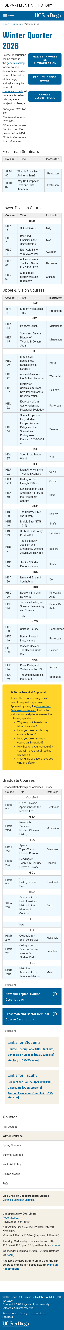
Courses (17, 24)
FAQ (5, 1183)
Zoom (55, 1245)
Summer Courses (13, 1154)
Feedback (7, 1317)
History (6, 24)
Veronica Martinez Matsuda (19, 1199)
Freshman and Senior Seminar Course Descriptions (27, 1016)
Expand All (10, 985)
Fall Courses (10, 1126)
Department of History (28, 5)
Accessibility (9, 1313)
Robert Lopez (11, 1217)
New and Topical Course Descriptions (22, 996)
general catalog (16, 63)
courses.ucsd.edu (12, 91)
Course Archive (11, 1174)
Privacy (23, 1313)
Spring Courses (12, 1145)
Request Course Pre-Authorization (45, 60)
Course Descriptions (45, 96)
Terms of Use (38, 1313)
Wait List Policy (12, 1164)
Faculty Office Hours (45, 79)
